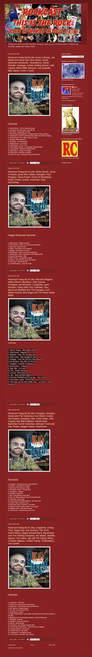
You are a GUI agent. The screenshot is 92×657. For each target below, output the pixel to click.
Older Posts (52, 645)
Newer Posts (12, 645)
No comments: (21, 162)
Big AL (76, 87)
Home (32, 645)
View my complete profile (68, 100)
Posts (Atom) (18, 648)
